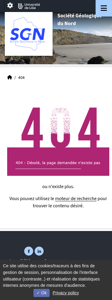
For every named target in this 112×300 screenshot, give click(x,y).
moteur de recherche (75, 198)
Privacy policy (66, 292)
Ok (41, 292)
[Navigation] (104, 8)
